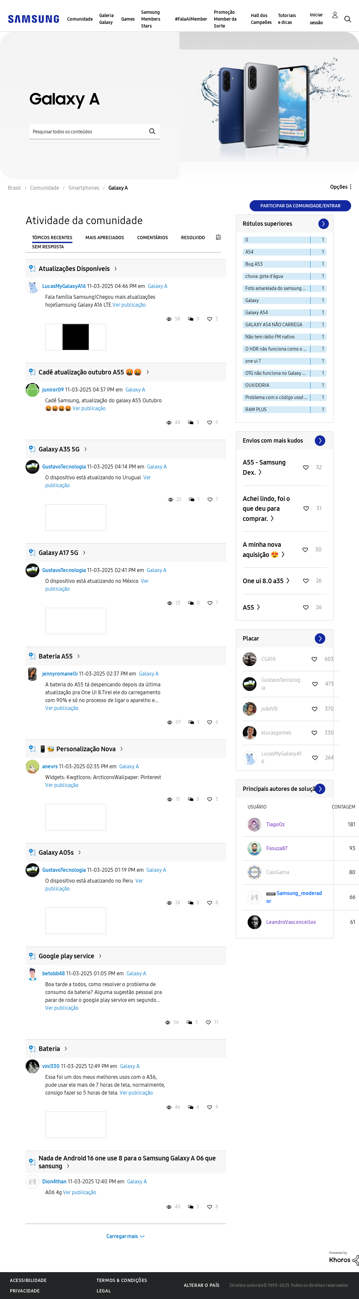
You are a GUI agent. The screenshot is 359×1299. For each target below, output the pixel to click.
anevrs (50, 766)
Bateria (49, 1049)
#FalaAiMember (191, 19)
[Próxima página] (323, 224)
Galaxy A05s (56, 852)
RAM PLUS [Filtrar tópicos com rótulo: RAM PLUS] (256, 409)
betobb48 (53, 973)
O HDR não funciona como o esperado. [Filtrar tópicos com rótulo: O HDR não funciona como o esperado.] (278, 349)
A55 (249, 607)
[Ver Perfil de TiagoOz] (275, 824)
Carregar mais (122, 1236)
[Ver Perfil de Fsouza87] (277, 848)
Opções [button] (339, 187)
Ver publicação (129, 305)
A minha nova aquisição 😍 (262, 550)
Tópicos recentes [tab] (52, 237)
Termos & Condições (122, 1280)
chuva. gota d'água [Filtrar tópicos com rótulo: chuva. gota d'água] (264, 276)
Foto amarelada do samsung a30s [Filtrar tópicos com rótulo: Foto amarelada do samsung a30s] (278, 288)
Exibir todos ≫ (284, 440)
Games (128, 19)
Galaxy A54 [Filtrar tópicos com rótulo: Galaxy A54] (256, 312)
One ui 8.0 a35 (264, 581)
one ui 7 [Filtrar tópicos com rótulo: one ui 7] (253, 361)
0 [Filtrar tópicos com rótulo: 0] (246, 240)
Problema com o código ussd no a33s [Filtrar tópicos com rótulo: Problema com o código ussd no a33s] (278, 397)
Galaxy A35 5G (59, 449)
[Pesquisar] (94, 131)
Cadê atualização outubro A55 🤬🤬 (90, 372)
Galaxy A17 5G (58, 553)
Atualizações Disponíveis (74, 269)
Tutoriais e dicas (287, 19)
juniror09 (53, 390)
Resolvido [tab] (193, 237)
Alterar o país (202, 1285)
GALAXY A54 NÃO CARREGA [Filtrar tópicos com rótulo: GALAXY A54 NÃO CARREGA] (273, 325)
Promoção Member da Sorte (225, 19)
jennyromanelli (60, 674)
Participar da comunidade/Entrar (300, 206)
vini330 (51, 1066)
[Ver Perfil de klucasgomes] (276, 733)
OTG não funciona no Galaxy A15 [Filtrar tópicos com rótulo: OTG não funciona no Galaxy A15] (277, 373)
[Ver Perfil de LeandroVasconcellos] (291, 922)
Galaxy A (157, 286)
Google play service (66, 956)
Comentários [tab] (152, 237)
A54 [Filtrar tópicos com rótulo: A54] (249, 252)
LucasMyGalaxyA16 (64, 286)
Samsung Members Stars (150, 19)
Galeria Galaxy (106, 19)
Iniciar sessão (316, 19)
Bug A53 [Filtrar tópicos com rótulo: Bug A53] (254, 264)
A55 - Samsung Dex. (264, 467)
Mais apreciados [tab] (104, 237)
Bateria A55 (56, 656)
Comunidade (80, 19)
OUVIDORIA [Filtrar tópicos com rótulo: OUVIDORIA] (257, 385)
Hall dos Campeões (261, 19)
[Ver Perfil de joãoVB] (269, 709)
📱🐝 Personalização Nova (77, 749)
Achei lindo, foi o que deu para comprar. (266, 509)
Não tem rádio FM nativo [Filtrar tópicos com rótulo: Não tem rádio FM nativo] (270, 337)
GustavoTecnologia (64, 467)
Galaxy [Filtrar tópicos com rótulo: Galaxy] (252, 300)
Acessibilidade (28, 1280)
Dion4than (54, 1181)
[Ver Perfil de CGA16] (268, 659)
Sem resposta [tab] (48, 247)
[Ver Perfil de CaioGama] (277, 872)
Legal (104, 1291)
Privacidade (25, 1291)
